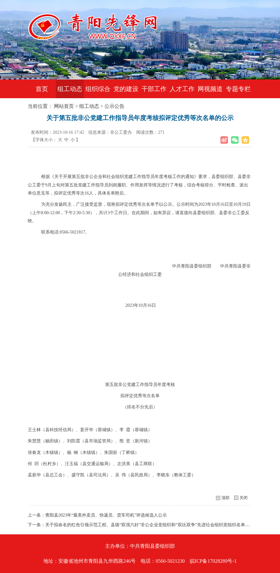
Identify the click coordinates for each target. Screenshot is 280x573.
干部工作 (154, 88)
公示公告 (114, 106)
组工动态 (69, 88)
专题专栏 (238, 88)
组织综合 (97, 88)
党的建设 (125, 88)
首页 (42, 88)
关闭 (243, 497)
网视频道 (210, 88)
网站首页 (64, 106)
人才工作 (182, 88)
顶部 (225, 497)
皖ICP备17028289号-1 (213, 561)
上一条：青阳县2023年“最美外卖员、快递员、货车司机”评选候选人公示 (97, 515)
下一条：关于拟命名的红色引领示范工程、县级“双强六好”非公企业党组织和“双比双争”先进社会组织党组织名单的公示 (143, 524)
